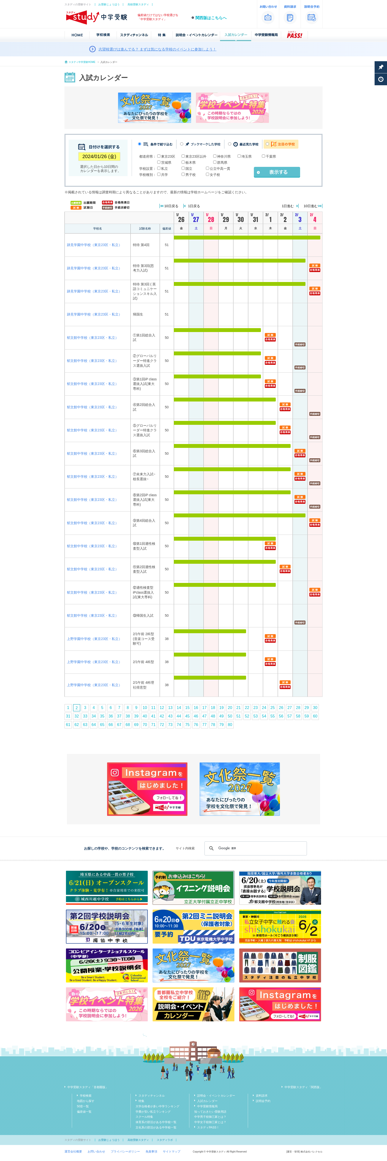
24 (264, 708)
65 (102, 725)
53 (255, 716)
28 (298, 708)
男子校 (190, 175)
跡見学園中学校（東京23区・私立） (94, 245)
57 (289, 716)
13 (170, 708)
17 (204, 708)
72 (162, 725)
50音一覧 (83, 1106)
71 (153, 725)
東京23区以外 (195, 156)
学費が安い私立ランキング (153, 1111)
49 (221, 716)
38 (128, 716)
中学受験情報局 (207, 1106)
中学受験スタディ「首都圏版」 (87, 1087)
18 (213, 708)
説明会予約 (263, 1101)
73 (170, 725)
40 (145, 716)
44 (179, 716)
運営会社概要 (73, 1151)
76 (196, 725)
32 (76, 716)
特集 (141, 1101)
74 (179, 725)
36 (111, 716)
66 (111, 725)
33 (85, 716)
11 (153, 708)
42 (162, 716)
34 (94, 716)
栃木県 (190, 162)
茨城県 (166, 162)
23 (255, 708)
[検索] (255, 848)
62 (76, 725)
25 (272, 708)
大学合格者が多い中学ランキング (157, 1106)
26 (281, 708)
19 (221, 708)
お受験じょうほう (109, 4)
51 (238, 716)
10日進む (311, 206)
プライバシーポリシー (125, 1151)
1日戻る (194, 206)
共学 (164, 175)
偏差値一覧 (84, 1111)
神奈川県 (224, 156)
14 (179, 708)
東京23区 (168, 156)
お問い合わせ (96, 1151)
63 (85, 725)
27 (289, 708)
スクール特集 (144, 1116)
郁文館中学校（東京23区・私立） (93, 338)
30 (315, 708)
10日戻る (171, 206)
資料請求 (261, 1095)
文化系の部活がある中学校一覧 (156, 1127)
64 (94, 725)
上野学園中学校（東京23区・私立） (94, 639)
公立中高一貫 (220, 169)
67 (119, 725)
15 (187, 708)
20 (230, 708)
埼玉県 (246, 156)
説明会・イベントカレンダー (216, 1095)
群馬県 (222, 162)
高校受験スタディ (138, 4)
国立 (188, 169)
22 (247, 708)
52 (247, 716)
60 (315, 716)
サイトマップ (171, 1151)
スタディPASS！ (208, 1127)
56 (281, 716)
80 (230, 725)
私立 (164, 169)
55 (272, 716)
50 (230, 716)
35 (102, 716)
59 (306, 716)
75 (187, 725)
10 (145, 708)
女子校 (215, 175)
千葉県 (271, 156)
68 (128, 725)
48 (213, 716)
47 (204, 716)
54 (264, 716)
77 (204, 725)
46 (196, 716)
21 (238, 708)
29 (306, 708)
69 (136, 725)
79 (221, 725)
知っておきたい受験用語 (210, 1111)
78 (213, 725)
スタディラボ (165, 1139)
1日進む (288, 206)
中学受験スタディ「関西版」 (303, 1087)
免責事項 (151, 1151)
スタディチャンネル (151, 1095)
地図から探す (85, 1101)
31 (68, 716)
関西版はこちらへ (211, 18)
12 (162, 708)
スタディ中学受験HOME (82, 62)
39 (136, 716)
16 (196, 708)
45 (187, 716)
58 (298, 716)
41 (153, 716)
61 (68, 725)
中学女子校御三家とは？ (210, 1122)
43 (170, 716)
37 (119, 716)
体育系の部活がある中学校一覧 (156, 1122)
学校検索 (86, 1095)
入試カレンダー (207, 1101)
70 (145, 725)
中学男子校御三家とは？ (210, 1116)
